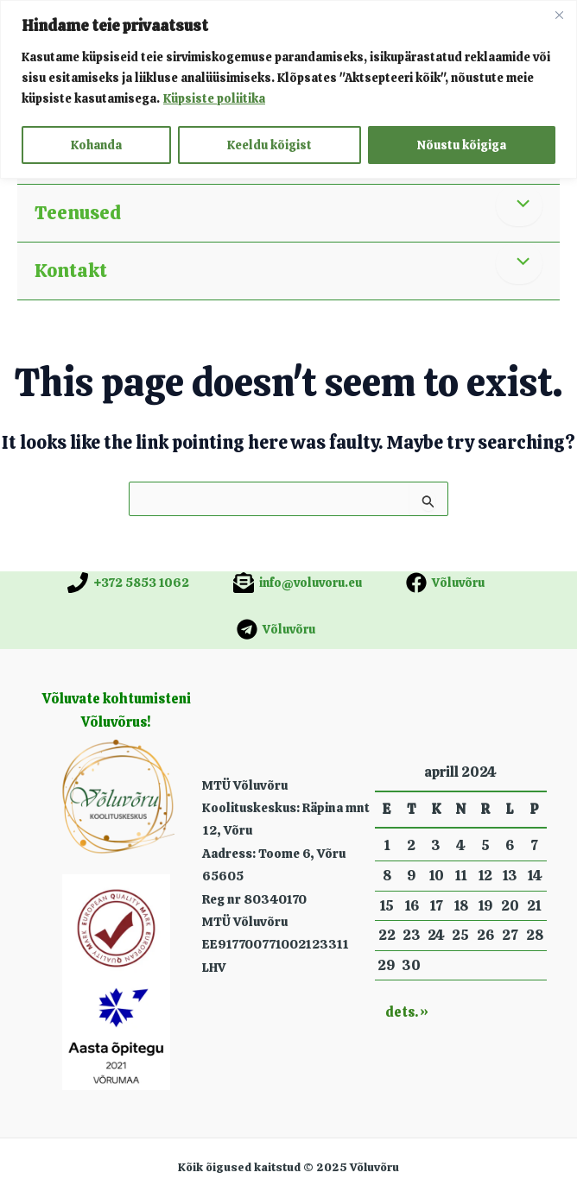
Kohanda (96, 145)
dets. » (406, 1012)
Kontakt (71, 270)
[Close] (558, 14)
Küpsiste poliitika (214, 98)
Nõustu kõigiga (461, 145)
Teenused (78, 212)
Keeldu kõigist (269, 145)
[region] (288, 89)
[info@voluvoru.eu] (297, 582)
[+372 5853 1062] (128, 582)
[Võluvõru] (445, 582)
